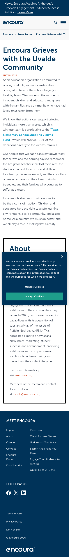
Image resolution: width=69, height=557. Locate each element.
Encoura (8, 34)
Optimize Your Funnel (42, 470)
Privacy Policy (14, 521)
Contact (11, 448)
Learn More (25, 12)
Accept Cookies (34, 296)
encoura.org (23, 375)
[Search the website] (56, 22)
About (9, 436)
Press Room (24, 34)
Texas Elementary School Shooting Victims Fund (31, 134)
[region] (34, 278)
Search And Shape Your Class (43, 450)
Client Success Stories (43, 436)
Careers (10, 442)
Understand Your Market (44, 442)
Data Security (14, 465)
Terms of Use (14, 513)
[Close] (62, 257)
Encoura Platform (11, 457)
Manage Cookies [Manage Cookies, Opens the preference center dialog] (34, 287)
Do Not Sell (13, 529)
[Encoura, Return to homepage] (13, 22)
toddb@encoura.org (26, 394)
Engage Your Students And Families (45, 461)
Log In (10, 430)
